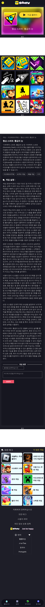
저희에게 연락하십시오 (22, 510)
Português (22, 552)
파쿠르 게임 (21, 174)
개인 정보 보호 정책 (22, 524)
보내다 (8, 381)
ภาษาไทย (22, 543)
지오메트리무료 (13, 137)
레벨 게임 (31, 174)
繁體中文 (22, 539)
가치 (38, 174)
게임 (4, 137)
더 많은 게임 (38, 450)
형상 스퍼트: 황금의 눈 (28, 137)
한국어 (22, 547)
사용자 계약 (22, 519)
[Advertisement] (22, 46)
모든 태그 (22, 514)
